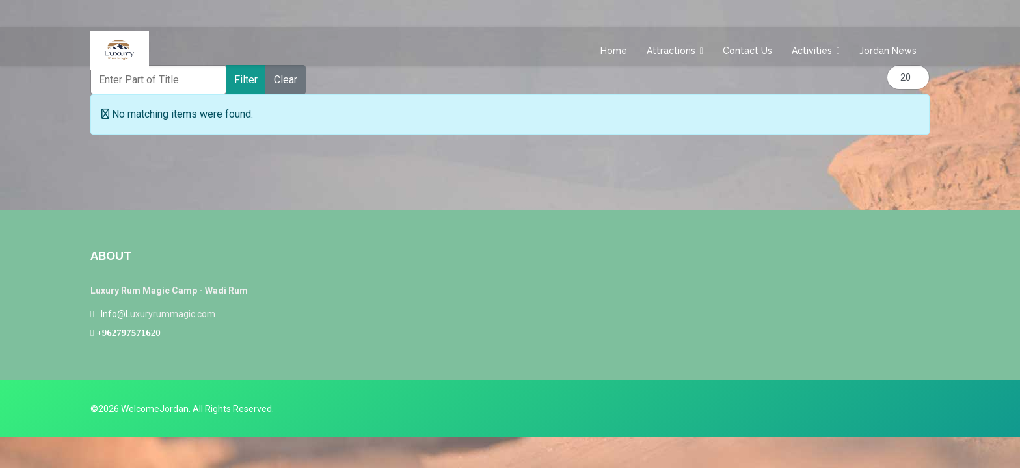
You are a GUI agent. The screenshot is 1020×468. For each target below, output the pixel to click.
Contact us (747, 51)
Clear (285, 79)
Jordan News (888, 51)
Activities (812, 51)
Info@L (115, 314)
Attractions (671, 51)
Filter (246, 79)
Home (613, 51)
